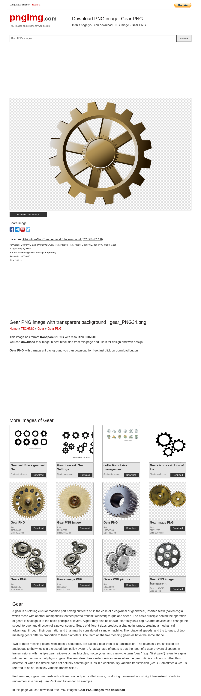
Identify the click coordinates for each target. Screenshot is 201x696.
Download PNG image (28, 214)
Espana (36, 4)
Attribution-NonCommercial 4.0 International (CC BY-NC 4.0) (62, 239)
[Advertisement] (100, 71)
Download (39, 475)
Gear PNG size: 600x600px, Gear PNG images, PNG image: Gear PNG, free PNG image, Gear (68, 245)
